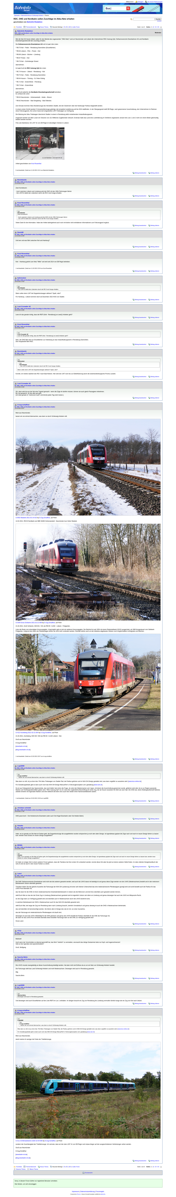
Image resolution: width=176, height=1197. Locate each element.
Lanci (19, 873)
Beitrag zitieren (154, 173)
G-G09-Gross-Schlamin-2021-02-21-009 (29, 622)
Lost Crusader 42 (24, 306)
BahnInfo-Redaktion (34, 22)
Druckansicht (89, 1172)
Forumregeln (100, 1191)
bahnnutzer (21, 278)
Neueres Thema (20, 1169)
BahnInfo (103, 1194)
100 (69, 27)
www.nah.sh (98, 785)
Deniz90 (20, 232)
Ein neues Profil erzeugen (155, 1)
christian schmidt (24, 808)
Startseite (17, 15)
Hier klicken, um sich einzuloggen (25, 1184)
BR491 (19, 845)
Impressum (75, 1191)
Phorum (79, 1194)
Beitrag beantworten (140, 173)
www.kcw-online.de (135, 781)
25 (64, 27)
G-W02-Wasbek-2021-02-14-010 (26, 518)
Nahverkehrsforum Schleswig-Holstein (32, 15)
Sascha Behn (22, 957)
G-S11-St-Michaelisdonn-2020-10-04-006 (29, 1141)
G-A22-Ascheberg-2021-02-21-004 (27, 732)
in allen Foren (76, 27)
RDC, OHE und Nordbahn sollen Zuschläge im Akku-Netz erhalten (34, 33)
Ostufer (20, 826)
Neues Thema (44, 27)
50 (66, 27)
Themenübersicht (31, 27)
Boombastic (22, 180)
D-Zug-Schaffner (44, 518)
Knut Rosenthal (36, 163)
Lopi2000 (20, 766)
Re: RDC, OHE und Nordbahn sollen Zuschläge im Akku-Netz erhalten (35, 182)
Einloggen (140, 1)
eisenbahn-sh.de (21, 746)
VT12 (19, 931)
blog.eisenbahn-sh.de (23, 750)
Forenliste (19, 27)
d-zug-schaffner (23, 405)
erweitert (159, 21)
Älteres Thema (34, 1169)
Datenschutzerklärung (87, 1191)
